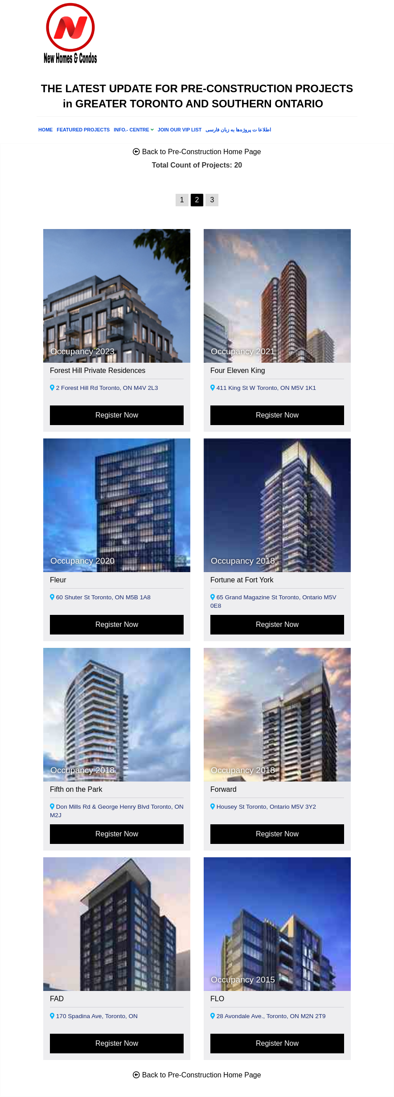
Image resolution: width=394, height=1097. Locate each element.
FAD (57, 999)
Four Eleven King (237, 370)
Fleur (58, 580)
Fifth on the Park (76, 789)
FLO (217, 999)
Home (45, 129)
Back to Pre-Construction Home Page (197, 152)
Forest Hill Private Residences (97, 370)
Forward (223, 789)
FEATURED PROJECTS (83, 129)
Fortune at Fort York (241, 580)
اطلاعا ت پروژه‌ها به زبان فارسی (238, 129)
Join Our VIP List (180, 129)
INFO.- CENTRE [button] (134, 129)
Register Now (116, 415)
